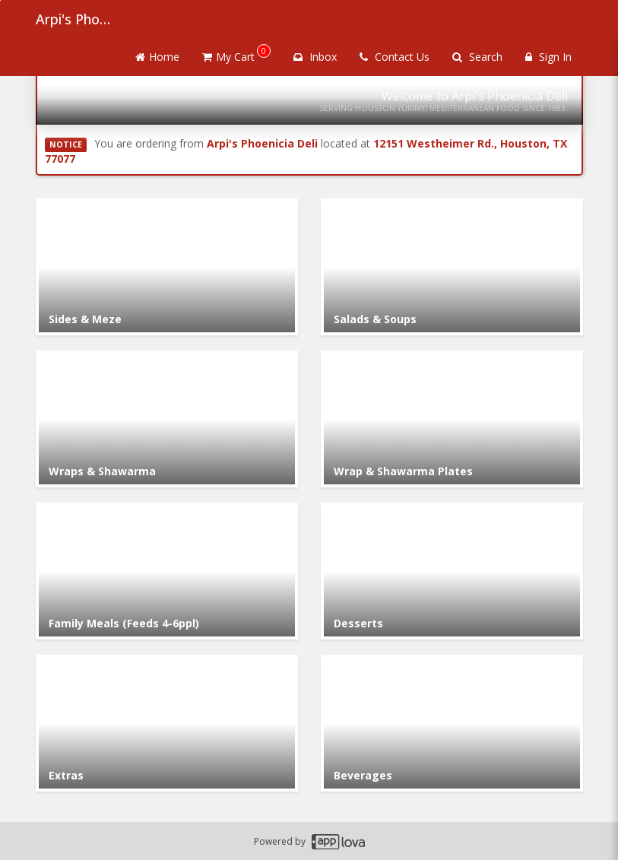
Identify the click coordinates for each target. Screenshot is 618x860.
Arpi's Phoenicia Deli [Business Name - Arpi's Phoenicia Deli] (74, 19)
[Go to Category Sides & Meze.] (167, 266)
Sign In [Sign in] (548, 56)
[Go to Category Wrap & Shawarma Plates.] (452, 419)
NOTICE (65, 144)
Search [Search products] (477, 56)
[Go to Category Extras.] (167, 723)
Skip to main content (0, 0)
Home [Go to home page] (157, 56)
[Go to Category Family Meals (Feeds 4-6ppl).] (167, 571)
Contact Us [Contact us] (394, 56)
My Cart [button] (236, 54)
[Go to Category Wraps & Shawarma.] (167, 419)
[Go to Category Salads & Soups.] (452, 266)
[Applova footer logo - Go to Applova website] (338, 841)
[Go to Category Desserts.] (452, 571)
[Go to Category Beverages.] (452, 723)
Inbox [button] (315, 56)
